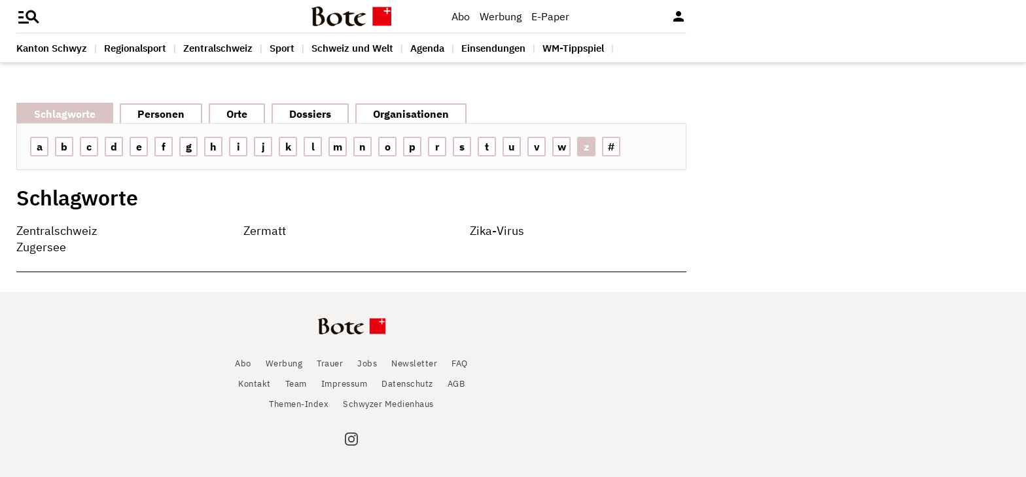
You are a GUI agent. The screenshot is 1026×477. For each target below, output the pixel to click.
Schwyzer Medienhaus (388, 404)
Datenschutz (407, 383)
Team (296, 383)
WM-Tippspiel (573, 48)
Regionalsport (135, 48)
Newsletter (414, 363)
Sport (282, 48)
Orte (236, 113)
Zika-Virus (497, 230)
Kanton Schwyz (51, 48)
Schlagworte (65, 113)
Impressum (344, 383)
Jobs (367, 363)
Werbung (501, 16)
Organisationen (411, 113)
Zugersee (41, 247)
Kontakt (254, 383)
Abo (460, 16)
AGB (456, 383)
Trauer (330, 363)
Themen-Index (298, 404)
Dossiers (310, 113)
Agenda (427, 48)
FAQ (459, 363)
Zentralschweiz (218, 48)
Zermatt (264, 230)
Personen (161, 113)
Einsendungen (493, 48)
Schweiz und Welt (352, 48)
